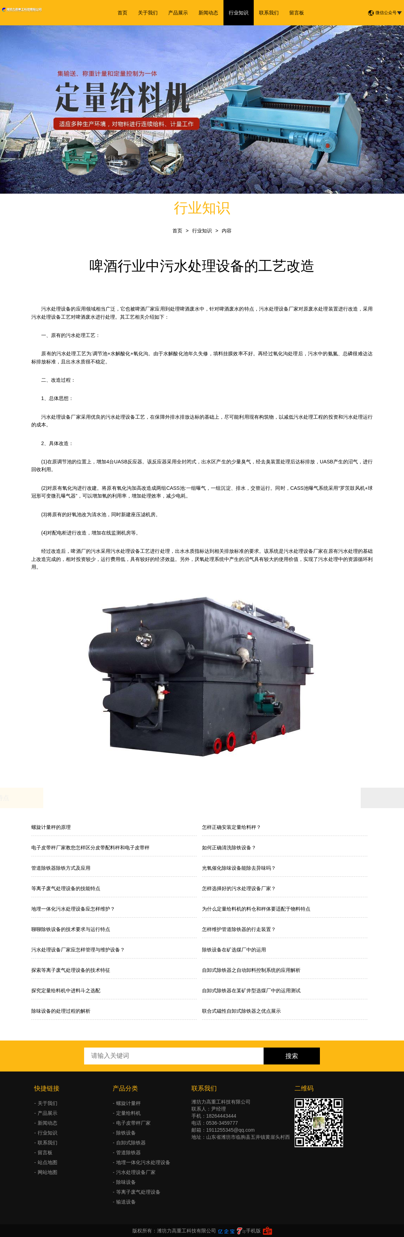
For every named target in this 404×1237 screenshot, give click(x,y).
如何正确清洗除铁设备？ (229, 847)
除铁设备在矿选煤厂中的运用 (234, 949)
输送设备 (126, 1202)
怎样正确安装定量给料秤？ (231, 827)
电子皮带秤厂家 (133, 1123)
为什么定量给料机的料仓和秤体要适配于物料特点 (256, 909)
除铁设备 (126, 1133)
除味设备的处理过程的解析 (60, 1011)
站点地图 (47, 1162)
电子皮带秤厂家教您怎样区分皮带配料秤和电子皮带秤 (90, 847)
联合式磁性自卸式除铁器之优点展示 (241, 1011)
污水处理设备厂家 (278, 309)
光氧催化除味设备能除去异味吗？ (239, 868)
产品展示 (178, 12)
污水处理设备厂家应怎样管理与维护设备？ (78, 949)
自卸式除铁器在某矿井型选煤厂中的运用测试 (251, 990)
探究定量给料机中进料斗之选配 (65, 990)
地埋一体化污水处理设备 (143, 1162)
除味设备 (126, 1182)
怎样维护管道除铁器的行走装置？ (239, 929)
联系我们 (269, 12)
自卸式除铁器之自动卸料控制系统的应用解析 (251, 970)
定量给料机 (128, 1113)
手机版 (253, 1230)
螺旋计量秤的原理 (51, 827)
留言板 (296, 12)
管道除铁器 (128, 1152)
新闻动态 (208, 12)
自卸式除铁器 (131, 1142)
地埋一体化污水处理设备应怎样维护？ (73, 909)
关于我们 (148, 12)
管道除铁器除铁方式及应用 (60, 868)
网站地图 (47, 1172)
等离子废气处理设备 (138, 1192)
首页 (122, 12)
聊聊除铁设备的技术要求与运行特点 (70, 929)
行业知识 (238, 12)
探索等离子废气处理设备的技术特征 (70, 970)
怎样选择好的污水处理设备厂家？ (239, 888)
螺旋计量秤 (128, 1103)
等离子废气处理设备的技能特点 (65, 888)
